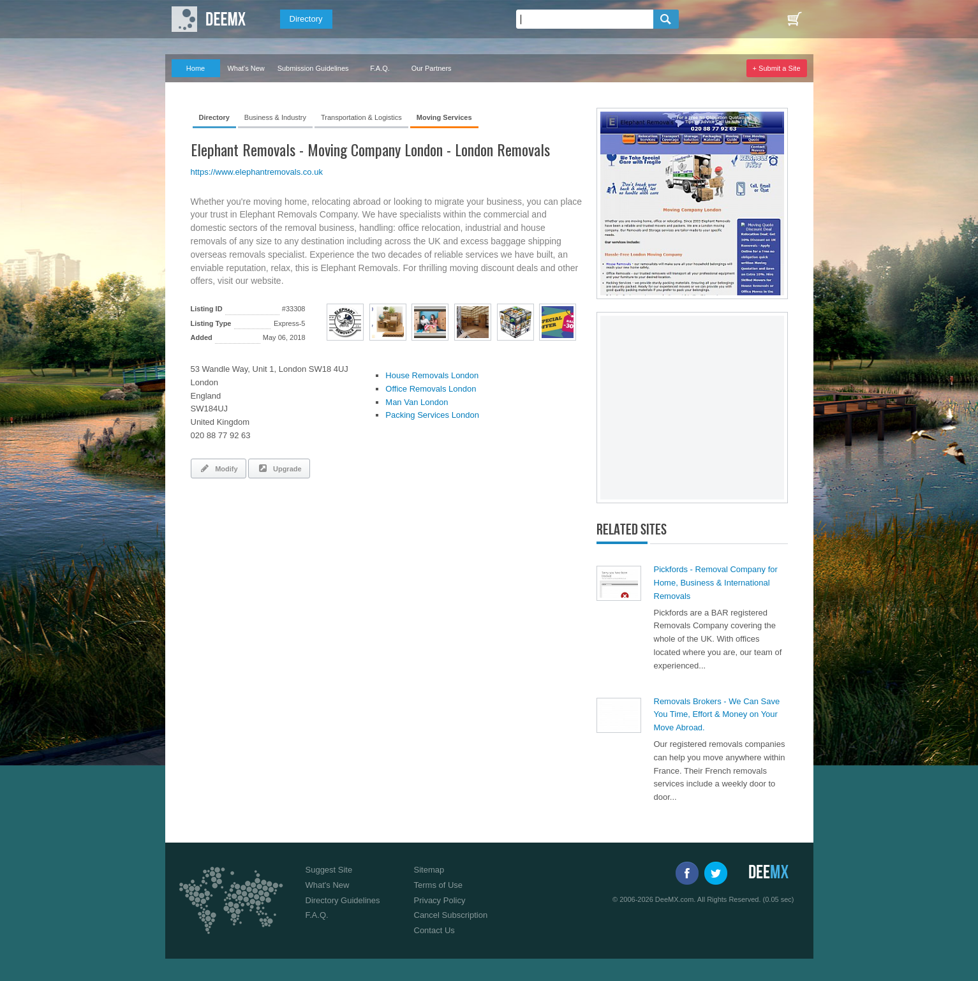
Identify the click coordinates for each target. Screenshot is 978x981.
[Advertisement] (340, 523)
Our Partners (431, 68)
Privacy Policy (440, 900)
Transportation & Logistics (361, 117)
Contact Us (434, 930)
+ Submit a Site (777, 68)
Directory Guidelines (343, 900)
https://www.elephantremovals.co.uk (257, 172)
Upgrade (278, 468)
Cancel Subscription (451, 915)
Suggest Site (329, 869)
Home (195, 68)
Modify (218, 468)
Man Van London (416, 402)
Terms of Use (438, 885)
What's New (245, 68)
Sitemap (429, 869)
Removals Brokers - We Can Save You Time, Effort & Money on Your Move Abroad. (717, 715)
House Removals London (431, 375)
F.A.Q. (380, 68)
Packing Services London (432, 415)
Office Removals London (430, 389)
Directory (306, 19)
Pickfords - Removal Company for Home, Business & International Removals (716, 582)
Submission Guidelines (313, 68)
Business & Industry (275, 117)
